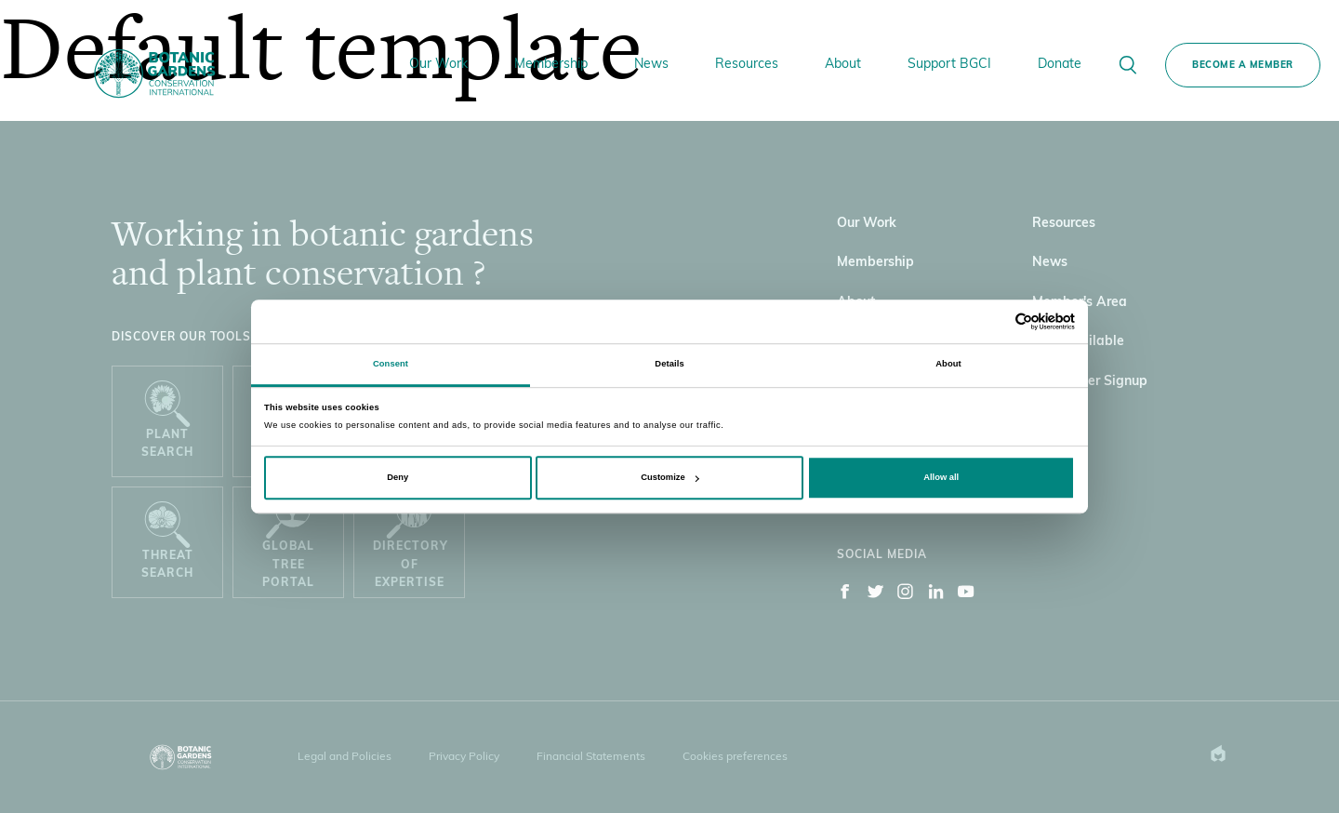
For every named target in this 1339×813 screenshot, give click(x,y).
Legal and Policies (344, 757)
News (651, 65)
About (843, 65)
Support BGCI (949, 65)
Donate (1059, 65)
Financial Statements (591, 757)
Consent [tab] (390, 363)
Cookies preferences (735, 757)
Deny (397, 477)
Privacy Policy (464, 757)
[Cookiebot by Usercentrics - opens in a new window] (993, 321)
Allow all (941, 477)
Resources (746, 65)
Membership (551, 65)
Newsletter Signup (1089, 382)
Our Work (438, 65)
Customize (669, 477)
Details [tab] (669, 363)
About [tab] (948, 363)
